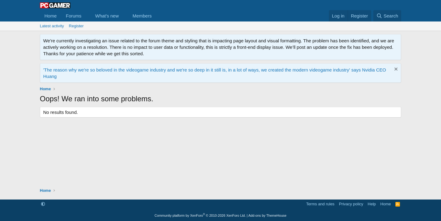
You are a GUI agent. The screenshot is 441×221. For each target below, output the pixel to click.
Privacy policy (351, 204)
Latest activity (52, 26)
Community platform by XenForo (200, 215)
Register (76, 26)
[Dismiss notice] (395, 70)
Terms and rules (320, 204)
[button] (86, 15)
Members (142, 15)
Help (372, 204)
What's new (107, 15)
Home (50, 15)
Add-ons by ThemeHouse (267, 215)
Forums (73, 15)
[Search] (387, 15)
